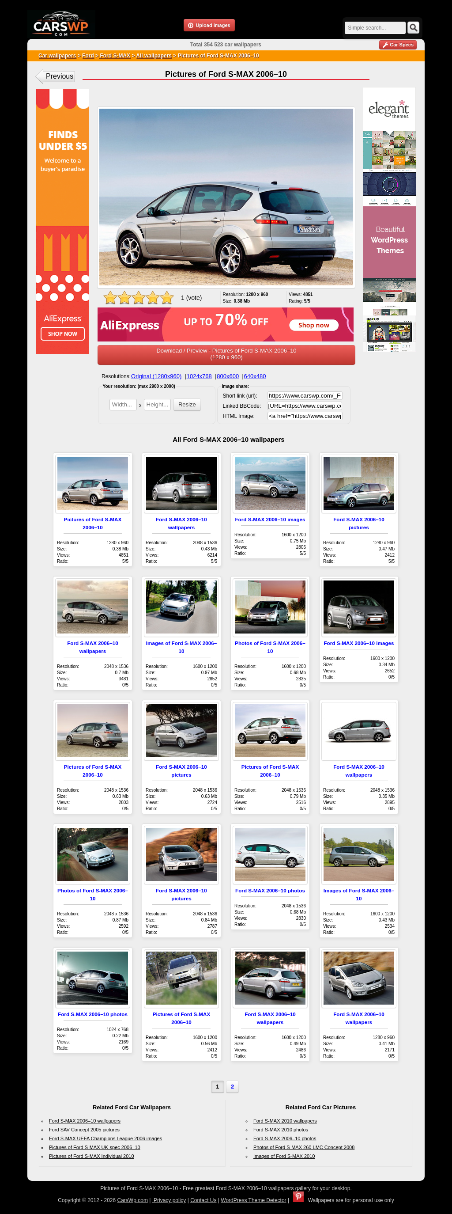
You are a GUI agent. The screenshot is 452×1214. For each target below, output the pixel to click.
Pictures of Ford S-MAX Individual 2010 (91, 1156)
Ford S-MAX (114, 56)
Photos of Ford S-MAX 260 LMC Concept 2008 (303, 1147)
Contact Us (203, 1200)
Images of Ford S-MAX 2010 (284, 1156)
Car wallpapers (57, 56)
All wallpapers (154, 56)
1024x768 (199, 376)
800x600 (228, 376)
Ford (88, 56)
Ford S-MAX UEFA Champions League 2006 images (105, 1138)
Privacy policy (169, 1200)
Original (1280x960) (156, 376)
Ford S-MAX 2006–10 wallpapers (85, 1120)
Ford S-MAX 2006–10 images (270, 519)
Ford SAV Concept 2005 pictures (84, 1129)
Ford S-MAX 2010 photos (280, 1129)
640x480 (255, 376)
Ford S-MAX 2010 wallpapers (285, 1120)
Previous (59, 76)
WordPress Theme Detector (253, 1200)
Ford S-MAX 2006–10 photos (270, 890)
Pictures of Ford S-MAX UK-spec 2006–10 (94, 1147)
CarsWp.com (132, 1200)
